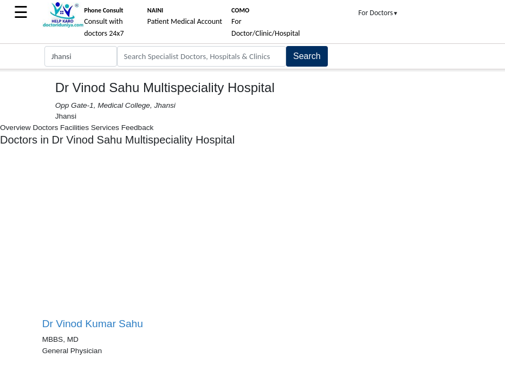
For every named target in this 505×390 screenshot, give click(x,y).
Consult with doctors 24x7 (104, 22)
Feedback (137, 127)
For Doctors (378, 12)
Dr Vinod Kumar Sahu (92, 323)
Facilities (74, 127)
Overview (15, 127)
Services (105, 127)
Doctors (45, 127)
